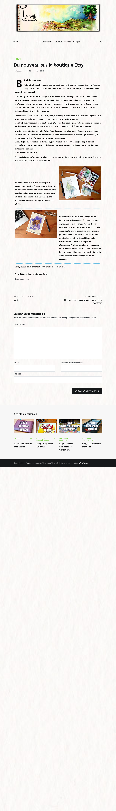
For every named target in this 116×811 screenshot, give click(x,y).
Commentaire (19, 324)
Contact (67, 42)
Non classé (18, 59)
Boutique (58, 42)
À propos (76, 42)
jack (36, 299)
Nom (16, 363)
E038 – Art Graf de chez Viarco (23, 445)
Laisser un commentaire (87, 391)
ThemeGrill (55, 463)
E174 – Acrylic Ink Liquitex (44, 445)
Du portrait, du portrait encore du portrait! (80, 300)
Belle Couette (47, 42)
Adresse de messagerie (72, 363)
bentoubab (18, 71)
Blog (37, 42)
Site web (17, 374)
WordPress (83, 463)
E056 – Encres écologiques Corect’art (66, 447)
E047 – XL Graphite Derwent (91, 445)
